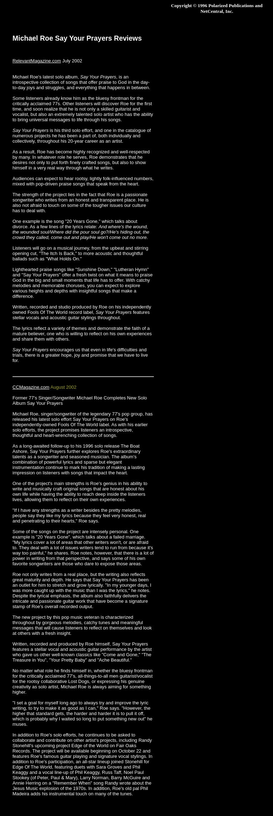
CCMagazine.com (30, 387)
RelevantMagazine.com (36, 60)
